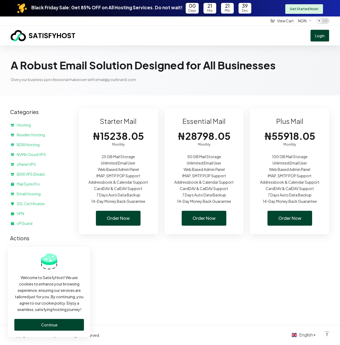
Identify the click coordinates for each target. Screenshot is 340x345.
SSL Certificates (28, 203)
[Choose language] (303, 335)
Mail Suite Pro (25, 184)
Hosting (21, 125)
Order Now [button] (118, 218)
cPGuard (21, 223)
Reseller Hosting (28, 134)
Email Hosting (26, 193)
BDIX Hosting (25, 144)
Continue (49, 324)
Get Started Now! (303, 8)
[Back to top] (327, 333)
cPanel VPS (23, 164)
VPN (17, 213)
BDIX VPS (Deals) (28, 174)
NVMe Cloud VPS (28, 154)
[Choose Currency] (305, 21)
